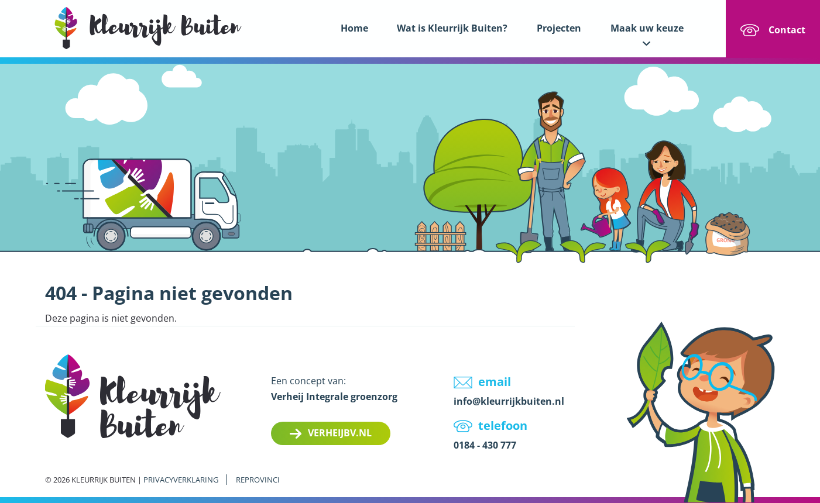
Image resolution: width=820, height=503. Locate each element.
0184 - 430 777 (485, 445)
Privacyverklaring (180, 479)
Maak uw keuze (647, 28)
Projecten (559, 28)
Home (354, 28)
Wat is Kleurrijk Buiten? (452, 28)
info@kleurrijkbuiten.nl (509, 401)
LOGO (148, 28)
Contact (786, 29)
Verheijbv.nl (340, 432)
